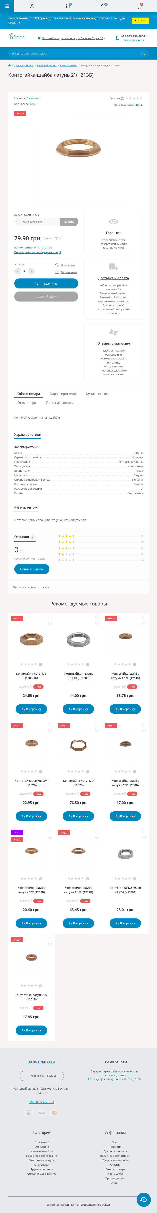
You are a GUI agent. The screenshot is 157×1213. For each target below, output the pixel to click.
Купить (69, 222)
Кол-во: (19, 264)
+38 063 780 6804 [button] (42, 1062)
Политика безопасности (115, 1156)
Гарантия (113, 233)
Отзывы (115, 1164)
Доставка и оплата (113, 278)
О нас (115, 1142)
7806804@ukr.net (41, 1102)
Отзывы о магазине (113, 343)
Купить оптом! (97, 393)
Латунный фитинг (47, 65)
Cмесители (42, 1142)
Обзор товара (28, 393)
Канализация (41, 1164)
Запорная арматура (42, 1160)
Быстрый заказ (46, 297)
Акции (115, 1182)
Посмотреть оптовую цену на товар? (37, 252)
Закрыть (140, 20)
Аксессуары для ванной (42, 1173)
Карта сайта (115, 1173)
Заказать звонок (134, 40)
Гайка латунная (68, 65)
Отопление (42, 1147)
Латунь (138, 104)
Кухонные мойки (42, 1151)
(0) (122, 98)
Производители (115, 1178)
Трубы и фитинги (23, 65)
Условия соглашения (115, 1160)
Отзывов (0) (26, 402)
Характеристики (63, 393)
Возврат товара (115, 1169)
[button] (72, 38)
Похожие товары (59, 402)
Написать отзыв (31, 569)
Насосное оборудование (42, 1156)
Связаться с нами (42, 1076)
